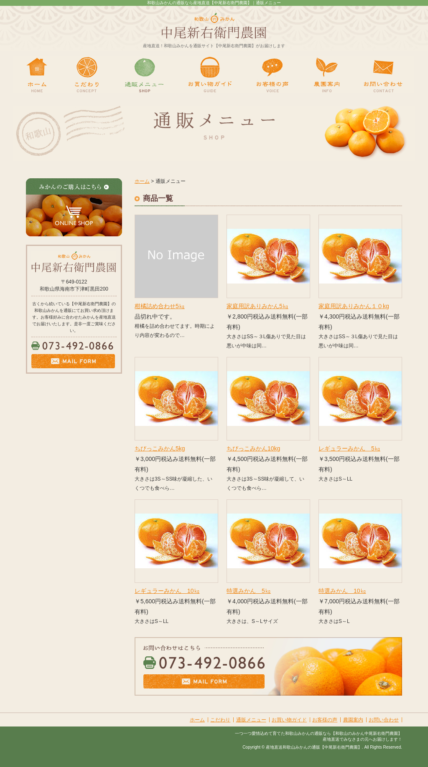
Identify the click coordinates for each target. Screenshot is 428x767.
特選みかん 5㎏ (249, 590)
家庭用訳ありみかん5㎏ (257, 306)
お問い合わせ (384, 720)
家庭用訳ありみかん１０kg (353, 306)
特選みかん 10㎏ (342, 590)
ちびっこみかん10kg (253, 448)
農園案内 (353, 720)
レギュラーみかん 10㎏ (167, 590)
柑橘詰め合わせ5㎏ (160, 306)
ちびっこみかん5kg (160, 448)
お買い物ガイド (289, 720)
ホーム (142, 181)
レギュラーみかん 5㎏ (349, 448)
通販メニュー (251, 720)
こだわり (220, 720)
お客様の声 (324, 720)
